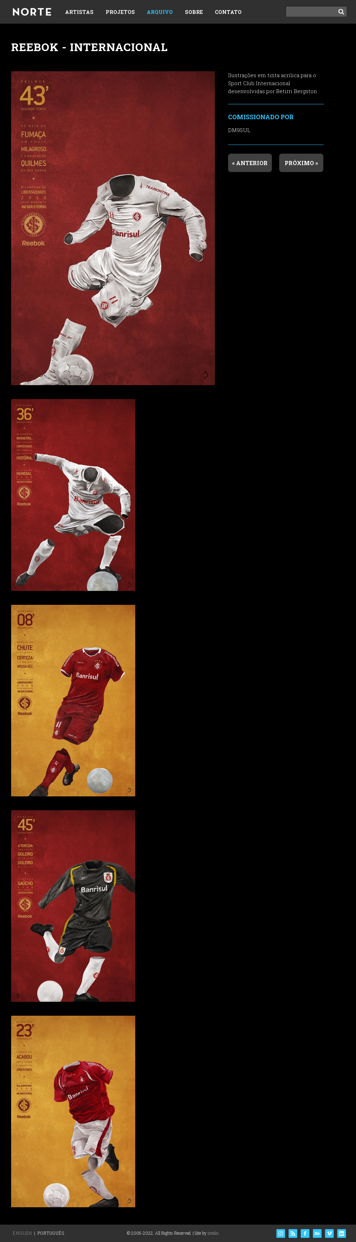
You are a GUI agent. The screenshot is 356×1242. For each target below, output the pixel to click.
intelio (213, 1233)
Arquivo (160, 12)
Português (51, 1233)
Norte (32, 12)
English (22, 1233)
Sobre (194, 12)
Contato (228, 12)
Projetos (120, 12)
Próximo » (301, 163)
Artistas (79, 12)
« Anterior (250, 163)
